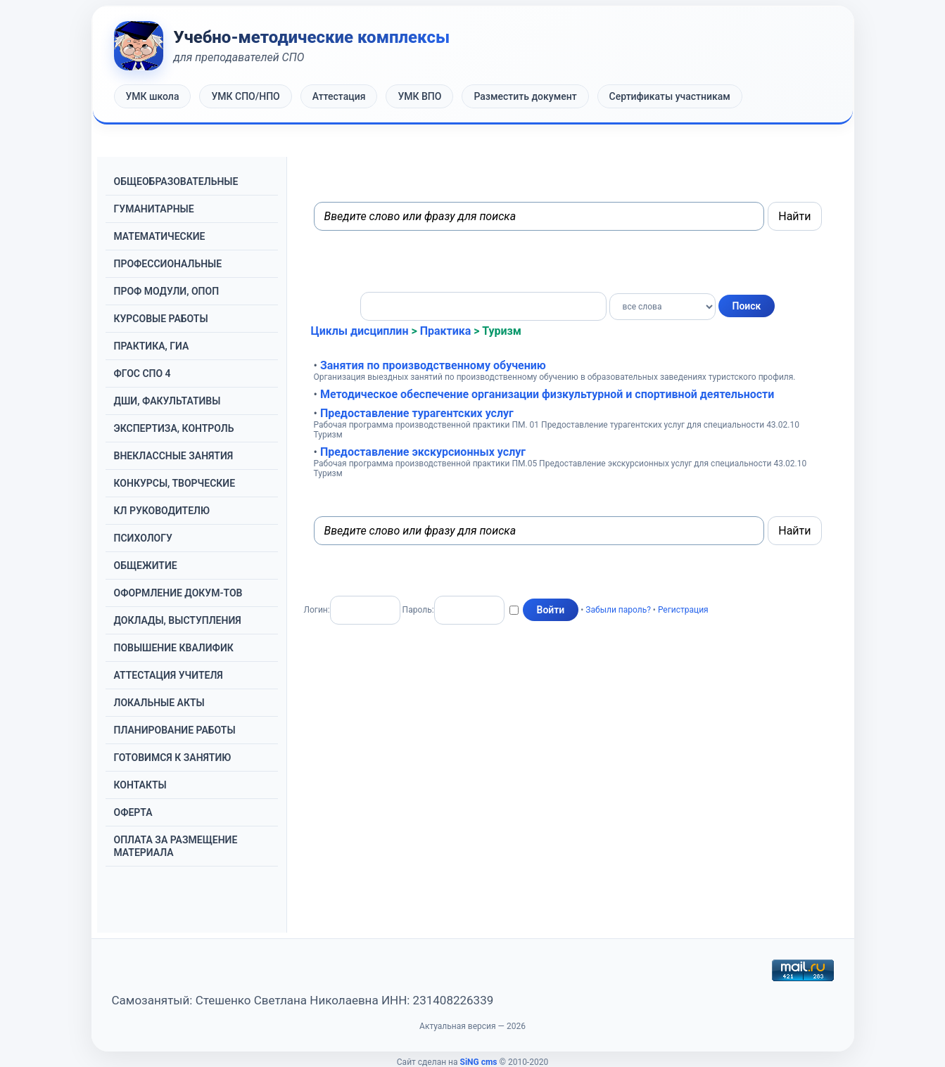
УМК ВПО (419, 96)
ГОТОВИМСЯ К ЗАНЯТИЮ (173, 757)
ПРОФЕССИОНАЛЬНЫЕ (168, 263)
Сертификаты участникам (669, 96)
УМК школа (152, 96)
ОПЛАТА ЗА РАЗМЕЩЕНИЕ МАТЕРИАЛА (176, 846)
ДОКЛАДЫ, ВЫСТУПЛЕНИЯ (177, 620)
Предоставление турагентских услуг (417, 413)
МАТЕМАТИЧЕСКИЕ (159, 236)
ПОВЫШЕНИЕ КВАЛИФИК (174, 647)
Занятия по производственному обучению (433, 365)
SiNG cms (478, 1062)
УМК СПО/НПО (245, 96)
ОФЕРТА (133, 812)
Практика (445, 331)
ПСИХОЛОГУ (143, 538)
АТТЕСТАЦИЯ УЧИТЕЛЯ (168, 675)
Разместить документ (525, 96)
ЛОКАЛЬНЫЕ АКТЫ (159, 702)
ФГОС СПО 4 (142, 373)
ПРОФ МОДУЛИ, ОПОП (167, 291)
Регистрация (683, 609)
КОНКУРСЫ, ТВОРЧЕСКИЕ (175, 483)
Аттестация (339, 96)
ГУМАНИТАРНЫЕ (154, 209)
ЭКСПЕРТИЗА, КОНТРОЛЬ (174, 428)
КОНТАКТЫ (140, 785)
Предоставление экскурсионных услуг (423, 452)
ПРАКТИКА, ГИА (151, 346)
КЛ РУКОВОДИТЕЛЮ (162, 510)
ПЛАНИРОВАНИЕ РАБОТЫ (175, 730)
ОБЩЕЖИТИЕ (145, 565)
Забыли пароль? (618, 609)
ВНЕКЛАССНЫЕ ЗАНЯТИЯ (174, 455)
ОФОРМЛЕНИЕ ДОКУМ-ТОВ (178, 593)
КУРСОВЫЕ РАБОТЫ (161, 318)
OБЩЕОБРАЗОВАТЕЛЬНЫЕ (176, 181)
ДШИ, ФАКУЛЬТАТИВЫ (167, 401)
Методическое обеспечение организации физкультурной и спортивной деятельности (547, 394)
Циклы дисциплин (360, 331)
